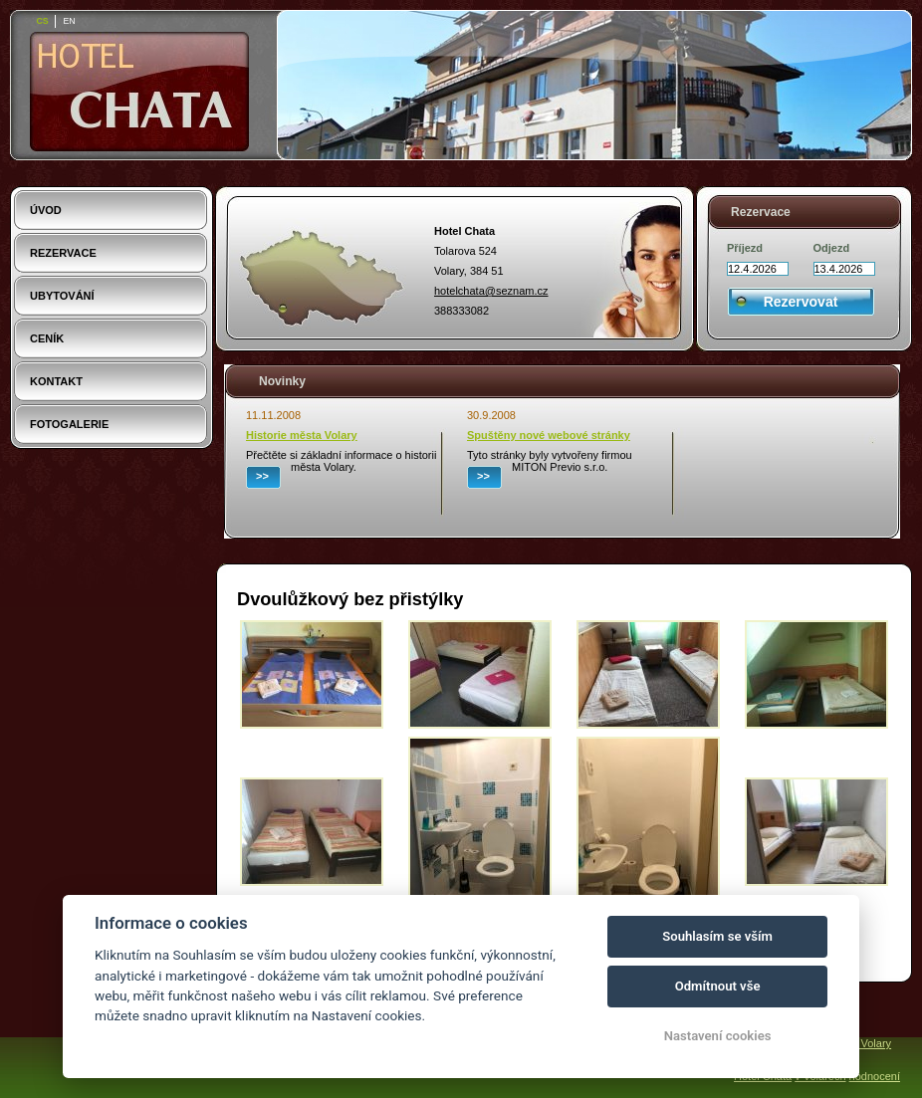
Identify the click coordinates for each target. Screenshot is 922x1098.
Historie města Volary (301, 435)
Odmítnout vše (718, 986)
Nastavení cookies (718, 1035)
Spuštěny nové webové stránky (548, 435)
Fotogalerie (69, 424)
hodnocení (874, 1076)
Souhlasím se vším (717, 936)
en (69, 21)
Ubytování (62, 296)
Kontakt (56, 381)
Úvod (46, 210)
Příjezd (745, 248)
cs (42, 21)
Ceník (47, 338)
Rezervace (63, 253)
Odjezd (831, 248)
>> (262, 476)
